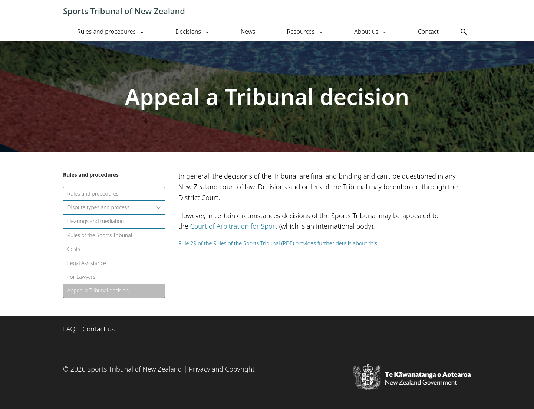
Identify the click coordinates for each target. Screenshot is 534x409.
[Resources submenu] (321, 31)
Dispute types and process (114, 207)
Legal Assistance (86, 262)
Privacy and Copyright (221, 368)
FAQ (69, 328)
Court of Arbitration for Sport (233, 226)
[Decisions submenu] (207, 31)
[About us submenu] (384, 31)
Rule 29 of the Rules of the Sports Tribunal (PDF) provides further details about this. (278, 243)
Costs (73, 248)
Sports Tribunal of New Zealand (124, 10)
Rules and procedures (93, 193)
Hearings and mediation (95, 221)
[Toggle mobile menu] (467, 11)
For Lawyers (81, 276)
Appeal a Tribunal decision (98, 290)
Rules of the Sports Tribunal (99, 235)
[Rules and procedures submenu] (142, 31)
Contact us (98, 328)
